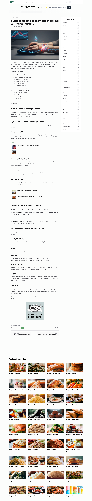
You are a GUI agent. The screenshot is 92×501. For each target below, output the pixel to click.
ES (72, 2)
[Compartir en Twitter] (16, 26)
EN (70, 2)
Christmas (32, 2)
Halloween (38, 2)
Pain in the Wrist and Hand (22, 81)
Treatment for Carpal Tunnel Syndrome (23, 90)
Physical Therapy (20, 98)
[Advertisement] (46, 349)
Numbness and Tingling (22, 79)
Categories (25, 2)
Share (23, 327)
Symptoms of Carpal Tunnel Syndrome (23, 77)
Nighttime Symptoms (21, 85)
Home (18, 2)
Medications (19, 96)
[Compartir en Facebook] (14, 26)
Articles (44, 2)
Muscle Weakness (20, 83)
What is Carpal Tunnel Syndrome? (21, 74)
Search (68, 7)
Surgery (18, 101)
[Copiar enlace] (21, 26)
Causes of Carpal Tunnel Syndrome (22, 88)
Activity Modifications (21, 92)
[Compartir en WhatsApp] (19, 26)
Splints (17, 94)
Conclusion (16, 103)
